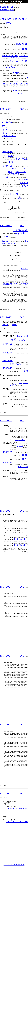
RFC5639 (7, 176)
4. (3, 144)
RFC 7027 (6, 126)
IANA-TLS (8, 392)
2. (3, 138)
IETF (16, 84)
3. (3, 141)
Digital (20, 513)
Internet (21, 50)
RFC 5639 (16, 425)
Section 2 (16, 70)
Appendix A (9, 157)
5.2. (6, 154)
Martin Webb (17, 1018)
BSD (15, 104)
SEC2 (10, 188)
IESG (14, 66)
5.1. (6, 151)
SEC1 (5, 550)
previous (4, 9)
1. (3, 135)
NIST (20, 523)
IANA (9, 141)
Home (3, 1)
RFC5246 (21, 199)
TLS (14, 196)
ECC (22, 126)
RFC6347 (7, 430)
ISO (18, 185)
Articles (11, 1)
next (11, 9)
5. (3, 147)
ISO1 (24, 185)
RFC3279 (23, 208)
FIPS (5, 463)
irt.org (3, 6)
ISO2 (5, 508)
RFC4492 (7, 192)
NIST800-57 (9, 331)
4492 (8, 25)
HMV (14, 379)
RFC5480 (7, 541)
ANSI (13, 450)
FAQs (19, 1)
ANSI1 (6, 442)
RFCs (10, 6)
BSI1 (5, 379)
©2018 (7, 1018)
